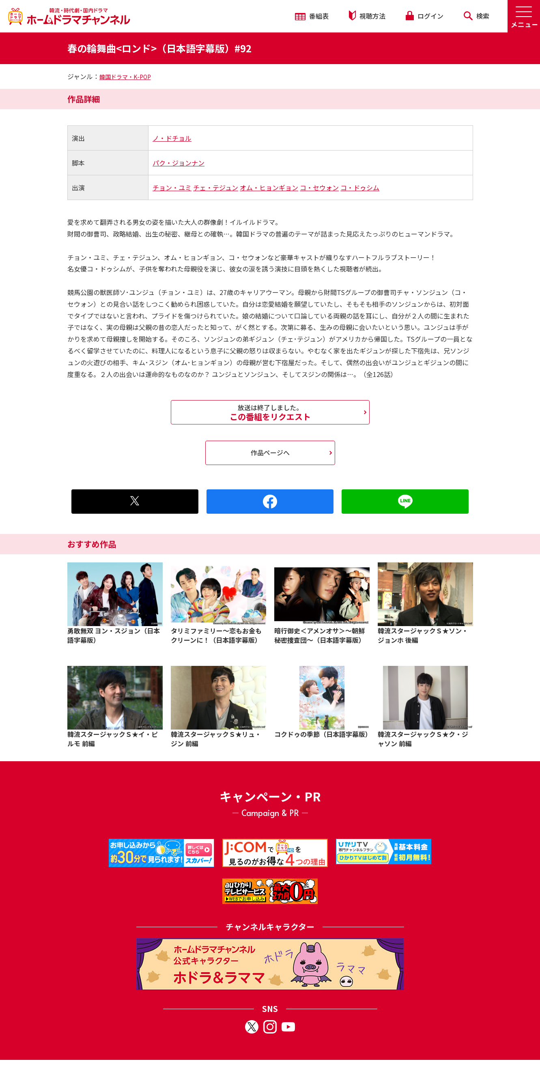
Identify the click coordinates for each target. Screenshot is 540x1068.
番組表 (312, 16)
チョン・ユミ (172, 187)
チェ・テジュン (215, 187)
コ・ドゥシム (359, 187)
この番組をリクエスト (270, 412)
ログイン (424, 16)
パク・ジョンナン (178, 163)
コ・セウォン (319, 187)
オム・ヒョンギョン (269, 187)
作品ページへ (270, 452)
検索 (476, 16)
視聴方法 (367, 16)
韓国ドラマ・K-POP (125, 77)
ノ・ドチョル (172, 138)
